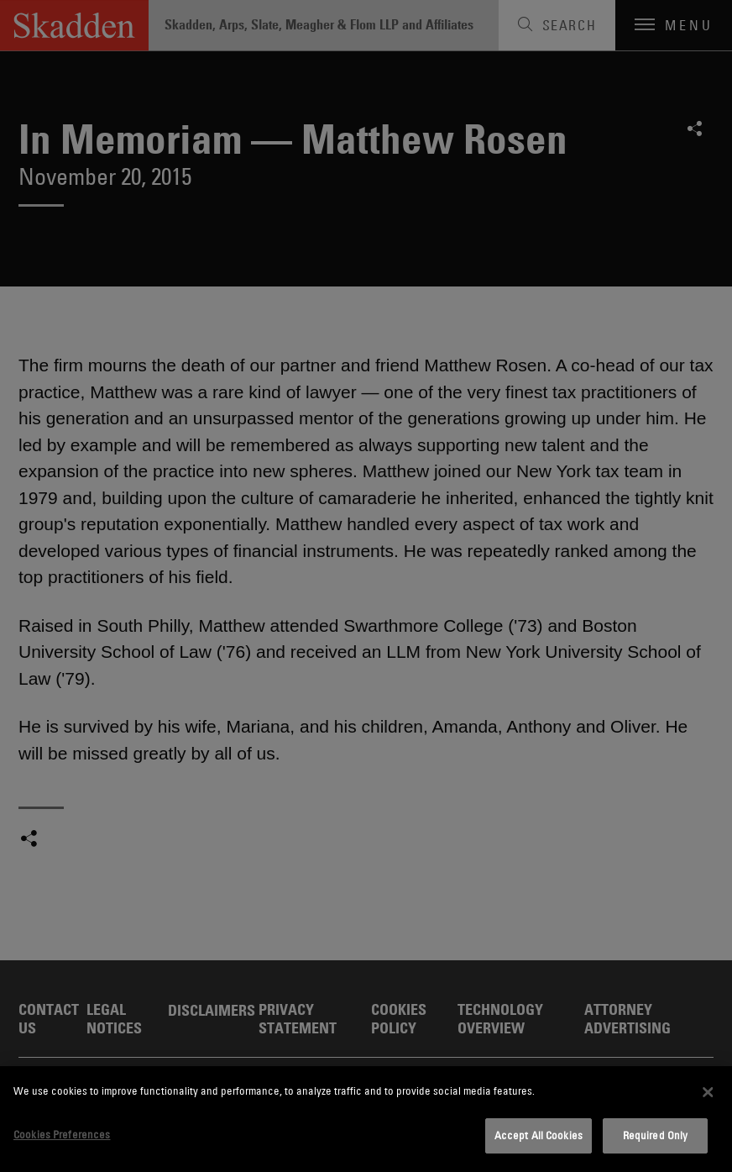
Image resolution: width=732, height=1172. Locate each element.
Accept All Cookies (538, 1135)
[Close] (708, 1092)
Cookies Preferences (61, 1134)
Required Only (655, 1135)
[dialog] (366, 1119)
